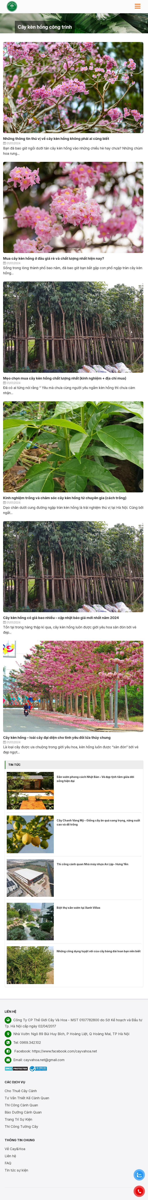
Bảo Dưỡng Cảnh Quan (23, 1112)
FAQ (8, 1163)
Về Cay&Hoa (15, 1149)
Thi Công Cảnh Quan (21, 1105)
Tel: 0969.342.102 (23, 1042)
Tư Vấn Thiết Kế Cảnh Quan (27, 1098)
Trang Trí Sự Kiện (18, 1119)
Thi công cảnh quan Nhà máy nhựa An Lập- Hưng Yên (92, 864)
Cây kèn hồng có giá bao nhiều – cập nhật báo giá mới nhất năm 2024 (61, 618)
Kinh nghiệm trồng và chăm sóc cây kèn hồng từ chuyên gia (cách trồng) (64, 498)
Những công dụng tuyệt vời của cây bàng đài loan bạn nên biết (98, 951)
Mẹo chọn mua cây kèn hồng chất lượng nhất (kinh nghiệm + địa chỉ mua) (64, 378)
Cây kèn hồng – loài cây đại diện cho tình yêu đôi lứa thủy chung (57, 738)
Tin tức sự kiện (16, 1170)
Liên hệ (10, 1156)
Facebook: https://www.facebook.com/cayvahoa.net (51, 1051)
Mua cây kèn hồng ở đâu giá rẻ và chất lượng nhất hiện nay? (53, 258)
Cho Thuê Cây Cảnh (21, 1091)
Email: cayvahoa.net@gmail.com (35, 1060)
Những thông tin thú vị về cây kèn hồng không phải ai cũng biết (56, 139)
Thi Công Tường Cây (21, 1126)
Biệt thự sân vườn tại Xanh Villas (78, 907)
